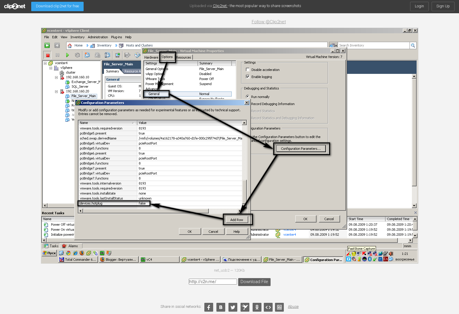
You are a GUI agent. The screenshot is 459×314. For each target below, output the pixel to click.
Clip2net (220, 6)
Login (419, 6)
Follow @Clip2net (269, 21)
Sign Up (443, 6)
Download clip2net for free (57, 6)
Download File (253, 281)
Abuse (293, 306)
